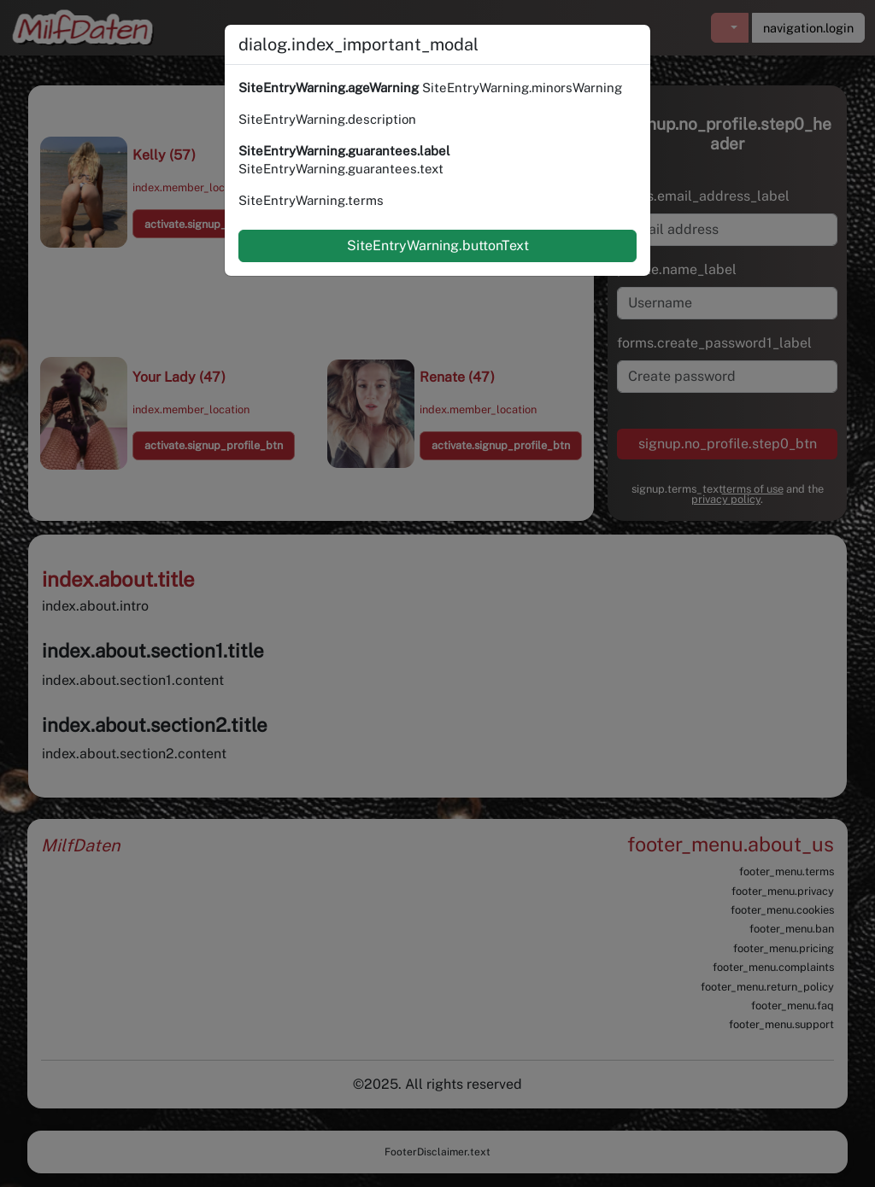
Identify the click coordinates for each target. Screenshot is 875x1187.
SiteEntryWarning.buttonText (438, 245)
